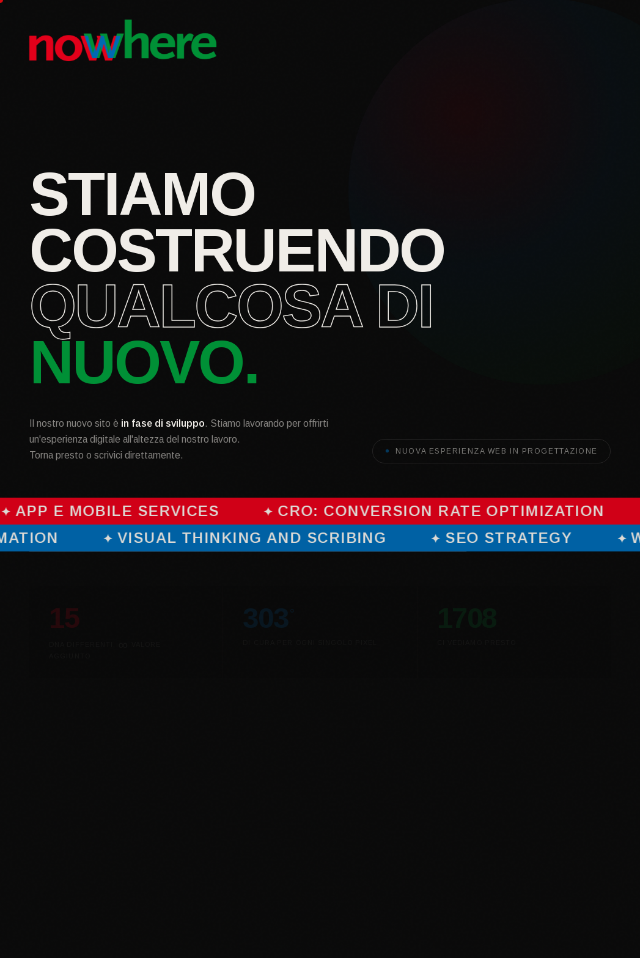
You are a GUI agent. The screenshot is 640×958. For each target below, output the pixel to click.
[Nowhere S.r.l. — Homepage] (122, 40)
